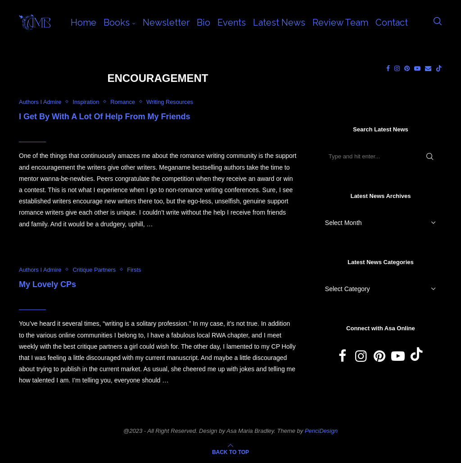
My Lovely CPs (47, 284)
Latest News (279, 22)
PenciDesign (321, 430)
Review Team (340, 22)
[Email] (428, 68)
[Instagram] (397, 68)
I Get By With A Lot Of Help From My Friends (104, 116)
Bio (203, 22)
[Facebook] (388, 68)
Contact (391, 22)
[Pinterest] (407, 68)
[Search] (437, 22)
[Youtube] (417, 68)
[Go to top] (230, 451)
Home (83, 22)
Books (117, 22)
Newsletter (166, 22)
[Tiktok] (439, 68)
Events (231, 22)
